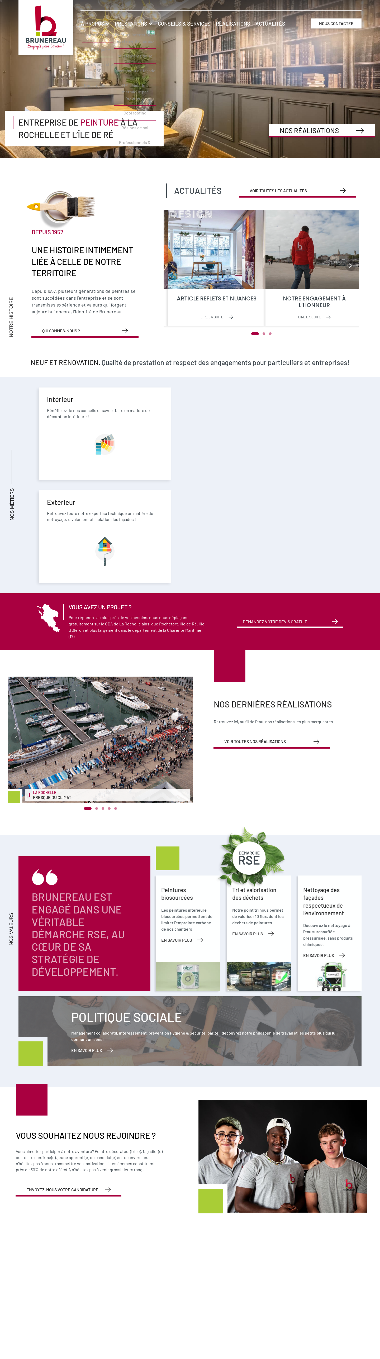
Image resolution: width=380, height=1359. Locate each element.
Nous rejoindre (367, 123)
